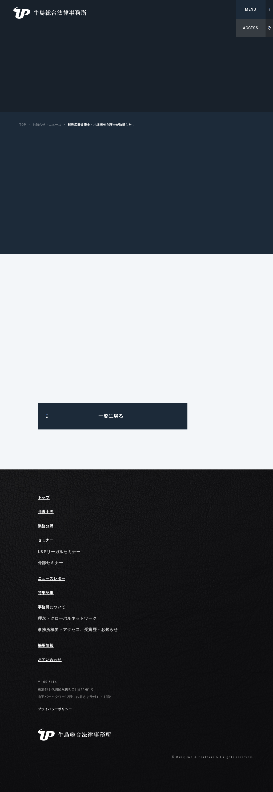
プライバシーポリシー (55, 709)
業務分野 (46, 526)
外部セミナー (50, 562)
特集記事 (46, 593)
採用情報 (46, 646)
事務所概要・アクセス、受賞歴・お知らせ (78, 629)
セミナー (46, 540)
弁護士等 (46, 512)
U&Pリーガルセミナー (59, 551)
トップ (44, 498)
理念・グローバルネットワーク (67, 618)
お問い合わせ (50, 660)
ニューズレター (52, 579)
